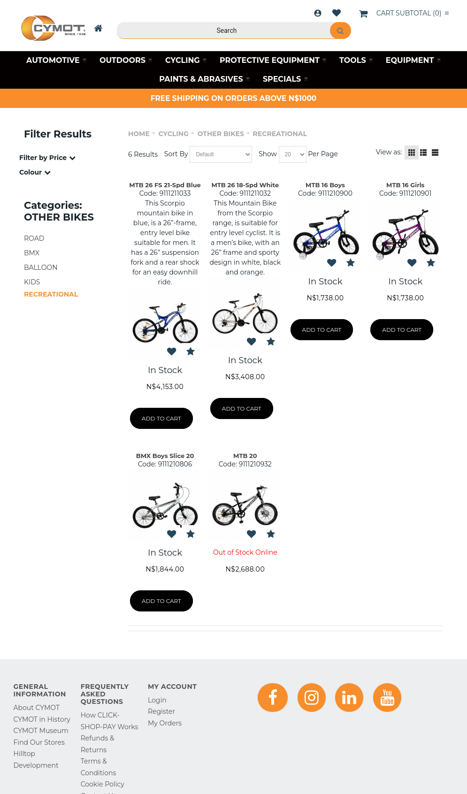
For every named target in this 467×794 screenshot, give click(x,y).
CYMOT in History (42, 719)
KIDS (32, 282)
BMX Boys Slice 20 (165, 455)
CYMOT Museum (41, 730)
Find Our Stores (39, 742)
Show (268, 154)
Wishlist (336, 13)
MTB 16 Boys (325, 185)
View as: (389, 152)
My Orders (165, 723)
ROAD (34, 238)
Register (161, 711)
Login (317, 13)
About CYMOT (37, 707)
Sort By (176, 154)
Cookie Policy (102, 784)
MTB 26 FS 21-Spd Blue (165, 185)
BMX (31, 253)
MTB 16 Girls (405, 185)
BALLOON (41, 267)
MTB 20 (245, 455)
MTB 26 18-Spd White (245, 185)
